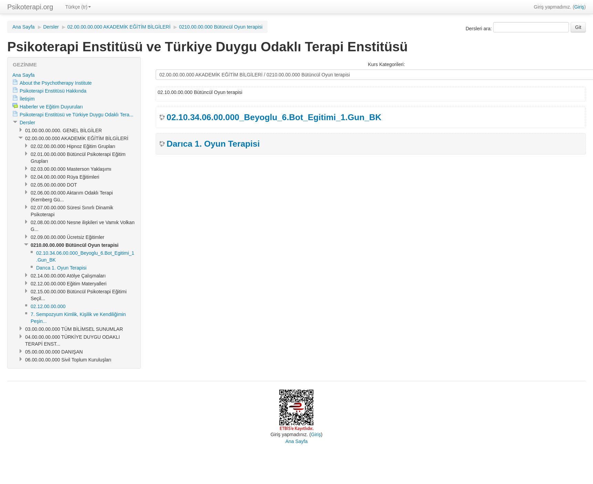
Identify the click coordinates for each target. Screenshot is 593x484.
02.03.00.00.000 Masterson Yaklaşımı (71, 169)
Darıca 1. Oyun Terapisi (213, 143)
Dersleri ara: (479, 28)
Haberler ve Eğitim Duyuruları (51, 106)
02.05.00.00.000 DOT (54, 185)
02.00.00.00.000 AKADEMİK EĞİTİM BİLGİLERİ (119, 27)
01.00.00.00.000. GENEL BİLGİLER (63, 130)
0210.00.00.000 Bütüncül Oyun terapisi (220, 27)
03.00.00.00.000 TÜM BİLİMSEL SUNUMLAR (74, 329)
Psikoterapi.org (30, 7)
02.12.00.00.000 (48, 306)
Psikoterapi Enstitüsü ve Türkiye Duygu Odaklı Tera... (76, 114)
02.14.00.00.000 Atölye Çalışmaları (68, 275)
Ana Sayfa (23, 27)
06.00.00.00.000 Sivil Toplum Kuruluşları (68, 359)
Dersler (51, 27)
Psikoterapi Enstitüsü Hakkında (53, 91)
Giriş (579, 7)
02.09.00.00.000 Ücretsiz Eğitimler (67, 237)
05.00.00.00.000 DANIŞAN (54, 352)
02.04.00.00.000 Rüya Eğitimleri (65, 177)
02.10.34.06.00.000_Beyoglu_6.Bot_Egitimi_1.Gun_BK (274, 117)
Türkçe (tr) (78, 7)
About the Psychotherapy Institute (56, 83)
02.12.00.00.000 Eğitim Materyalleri (68, 283)
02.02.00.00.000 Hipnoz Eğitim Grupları (73, 146)
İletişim (27, 99)
